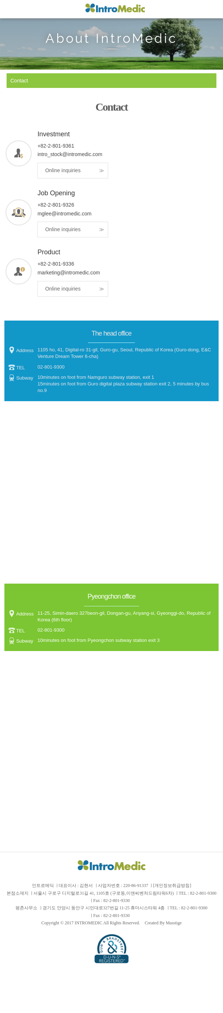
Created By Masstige (163, 922)
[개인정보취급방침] (172, 885)
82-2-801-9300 (203, 893)
